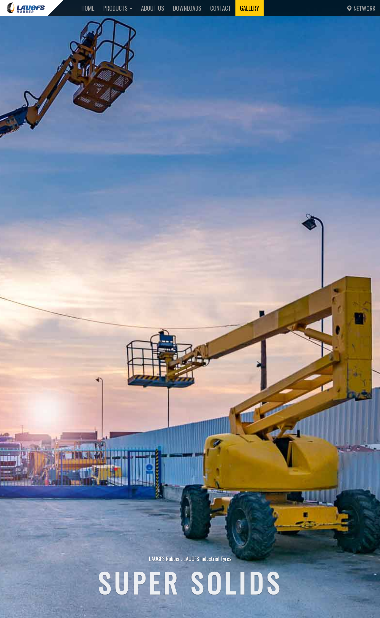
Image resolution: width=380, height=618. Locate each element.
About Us (152, 8)
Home (87, 8)
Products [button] (117, 8)
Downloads (187, 8)
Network (361, 8)
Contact (220, 8)
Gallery (249, 8)
